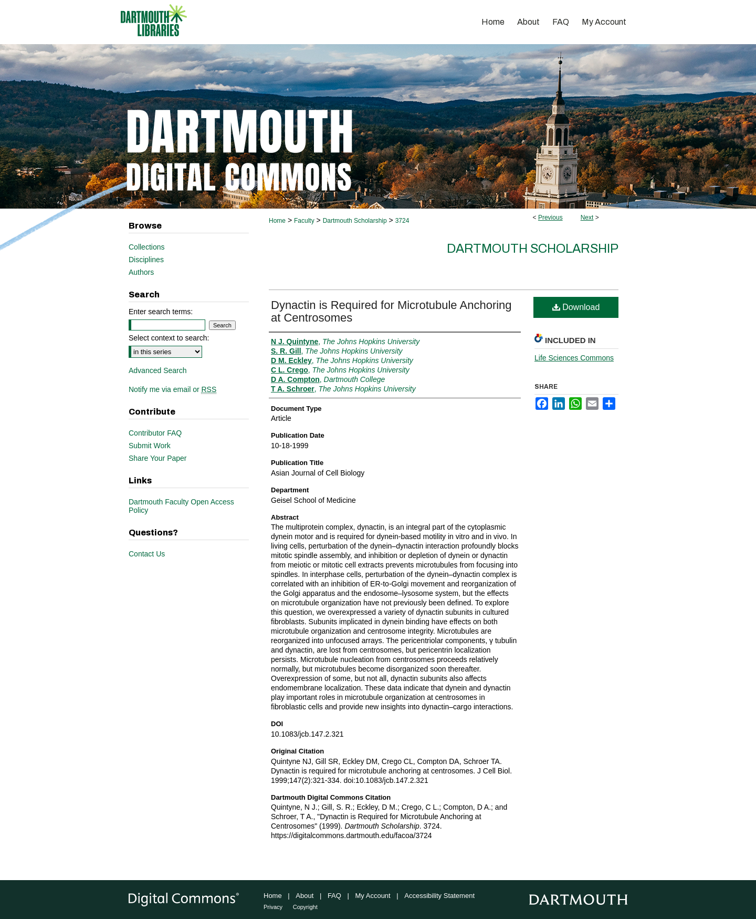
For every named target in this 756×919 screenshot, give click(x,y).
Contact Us (147, 554)
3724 (402, 220)
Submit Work (150, 445)
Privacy (273, 907)
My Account (373, 896)
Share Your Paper (158, 458)
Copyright (305, 907)
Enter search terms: (161, 311)
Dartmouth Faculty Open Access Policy (181, 506)
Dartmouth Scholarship (355, 220)
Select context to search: (169, 338)
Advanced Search (158, 370)
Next (587, 217)
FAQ (334, 896)
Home (277, 220)
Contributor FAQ (155, 433)
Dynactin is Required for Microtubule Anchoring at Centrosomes (391, 311)
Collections (146, 247)
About (304, 896)
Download (576, 307)
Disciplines (146, 259)
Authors (141, 272)
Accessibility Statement (439, 896)
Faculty (304, 220)
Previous (550, 217)
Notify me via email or (172, 389)
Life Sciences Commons (574, 358)
